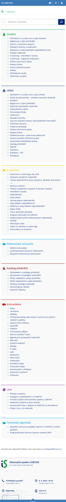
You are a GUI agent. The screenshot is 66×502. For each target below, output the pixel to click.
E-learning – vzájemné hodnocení (24, 58)
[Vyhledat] (61, 22)
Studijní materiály (18, 53)
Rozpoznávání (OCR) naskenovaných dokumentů (31, 218)
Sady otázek (15, 197)
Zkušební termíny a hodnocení (23, 47)
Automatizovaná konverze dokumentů (26, 251)
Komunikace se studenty (20, 229)
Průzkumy (14, 375)
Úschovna (14, 311)
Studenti (13, 100)
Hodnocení (14, 115)
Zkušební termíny (17, 118)
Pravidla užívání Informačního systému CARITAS (31, 399)
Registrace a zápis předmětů (22, 41)
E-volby (13, 349)
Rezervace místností (19, 372)
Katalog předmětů (18, 144)
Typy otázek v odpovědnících (22, 203)
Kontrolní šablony (17, 289)
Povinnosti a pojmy (18, 76)
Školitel (13, 147)
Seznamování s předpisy (20, 369)
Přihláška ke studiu (18, 73)
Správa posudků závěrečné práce (24, 138)
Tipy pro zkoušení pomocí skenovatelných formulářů (33, 121)
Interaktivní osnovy (18, 191)
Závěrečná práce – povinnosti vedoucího (27, 135)
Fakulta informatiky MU (25, 465)
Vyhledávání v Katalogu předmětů (25, 272)
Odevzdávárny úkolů (19, 109)
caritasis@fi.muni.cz (53, 449)
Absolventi (14, 355)
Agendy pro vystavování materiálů (25, 337)
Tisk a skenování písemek (21, 212)
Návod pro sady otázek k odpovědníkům (27, 206)
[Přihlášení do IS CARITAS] (62, 3)
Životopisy (14, 155)
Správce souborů (17, 186)
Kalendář (14, 326)
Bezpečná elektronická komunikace (25, 254)
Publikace (14, 150)
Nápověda (11, 12)
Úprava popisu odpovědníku (22, 200)
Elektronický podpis (18, 248)
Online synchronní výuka (21, 61)
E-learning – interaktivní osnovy (23, 55)
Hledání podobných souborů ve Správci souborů (31, 188)
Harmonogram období (19, 287)
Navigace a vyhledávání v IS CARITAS (26, 396)
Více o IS (42, 491)
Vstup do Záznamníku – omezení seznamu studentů (32, 97)
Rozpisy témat (16, 64)
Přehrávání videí (17, 223)
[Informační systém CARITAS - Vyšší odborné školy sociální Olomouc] (7, 3)
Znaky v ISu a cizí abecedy (21, 408)
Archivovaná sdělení (19, 331)
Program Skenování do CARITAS (23, 215)
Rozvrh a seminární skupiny (22, 44)
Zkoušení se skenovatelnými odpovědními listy (30, 50)
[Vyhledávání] (56, 3)
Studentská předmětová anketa (23, 141)
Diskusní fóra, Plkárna (19, 323)
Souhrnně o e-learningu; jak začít (24, 174)
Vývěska (13, 314)
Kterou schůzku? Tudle (20, 334)
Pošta (12, 308)
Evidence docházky (18, 126)
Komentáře (15, 360)
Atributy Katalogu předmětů (22, 284)
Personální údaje (17, 366)
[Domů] (50, 3)
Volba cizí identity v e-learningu (24, 226)
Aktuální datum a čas (46, 483)
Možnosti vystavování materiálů (24, 106)
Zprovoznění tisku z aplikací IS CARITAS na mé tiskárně (34, 405)
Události (13, 328)
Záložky (13, 220)
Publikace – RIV (16, 152)
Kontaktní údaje (17, 363)
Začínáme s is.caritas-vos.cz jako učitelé (27, 94)
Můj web (14, 340)
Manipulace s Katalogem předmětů (25, 275)
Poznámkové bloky (18, 112)
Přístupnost (43, 493)
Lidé (12, 352)
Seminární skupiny (18, 123)
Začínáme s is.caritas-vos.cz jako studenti (28, 38)
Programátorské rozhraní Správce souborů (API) (30, 432)
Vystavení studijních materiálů (23, 177)
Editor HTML (15, 209)
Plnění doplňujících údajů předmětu (26, 281)
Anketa (13, 70)
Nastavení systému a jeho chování (25, 402)
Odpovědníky (16, 194)
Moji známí (15, 357)
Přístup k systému (18, 393)
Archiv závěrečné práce (20, 67)
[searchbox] (32, 22)
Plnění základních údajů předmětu (25, 278)
